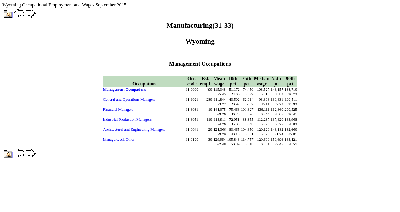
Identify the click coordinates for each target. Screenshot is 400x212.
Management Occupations (124, 89)
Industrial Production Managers (127, 119)
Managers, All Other (119, 139)
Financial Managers (118, 109)
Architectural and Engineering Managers (134, 129)
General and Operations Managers (129, 99)
